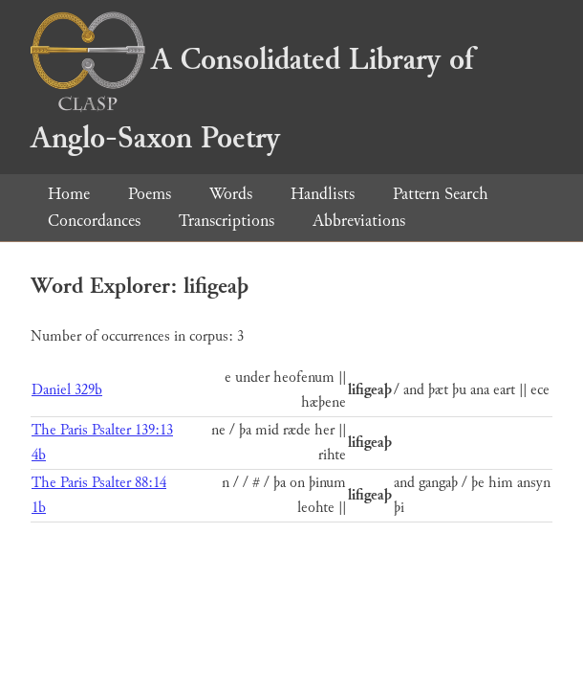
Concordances (94, 221)
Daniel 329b (67, 390)
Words (230, 194)
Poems (149, 194)
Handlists (323, 194)
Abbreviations (359, 221)
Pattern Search (440, 194)
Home (69, 194)
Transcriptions (226, 221)
